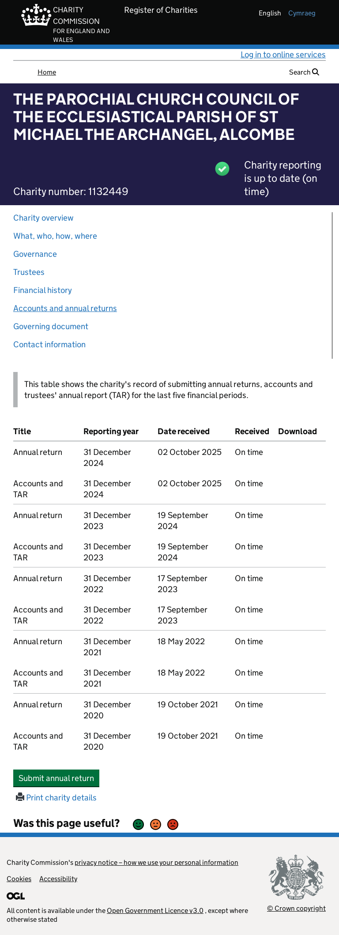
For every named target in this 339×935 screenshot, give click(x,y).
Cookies (19, 879)
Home (47, 72)
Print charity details (56, 797)
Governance (35, 254)
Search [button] (304, 72)
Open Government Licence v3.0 (155, 910)
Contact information (49, 344)
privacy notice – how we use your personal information (156, 862)
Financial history (42, 290)
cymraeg (302, 13)
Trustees (29, 272)
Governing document (50, 326)
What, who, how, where (55, 236)
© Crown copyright (296, 908)
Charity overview (43, 218)
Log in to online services (283, 54)
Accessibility (58, 879)
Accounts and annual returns (65, 308)
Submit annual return (59, 778)
